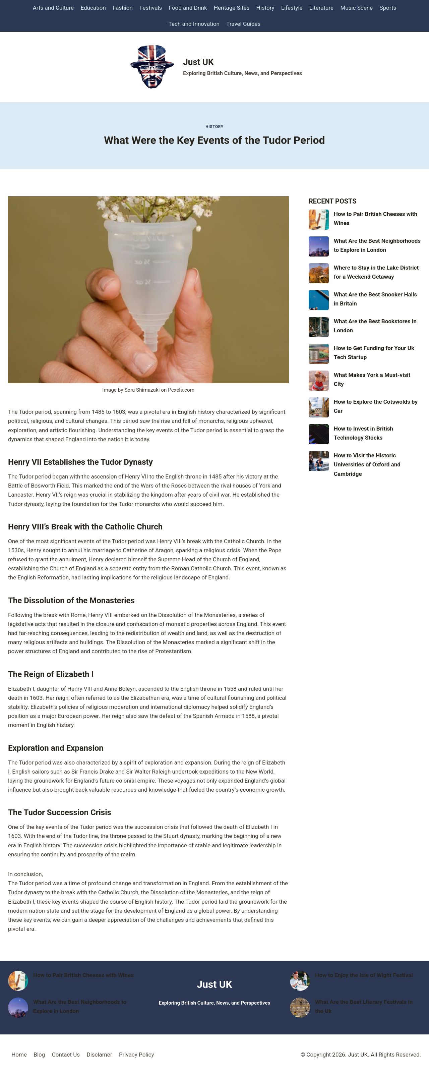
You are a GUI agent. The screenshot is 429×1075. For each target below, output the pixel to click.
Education (93, 7)
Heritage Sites (231, 7)
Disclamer (99, 1054)
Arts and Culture (53, 7)
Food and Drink (188, 7)
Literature (321, 7)
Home (19, 1054)
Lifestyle (292, 7)
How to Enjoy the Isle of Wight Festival (364, 975)
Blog (39, 1054)
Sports (387, 7)
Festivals (150, 7)
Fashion (123, 7)
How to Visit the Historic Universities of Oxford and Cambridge (367, 464)
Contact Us (66, 1054)
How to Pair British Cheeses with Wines (83, 975)
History (265, 7)
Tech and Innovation (194, 23)
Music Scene (356, 7)
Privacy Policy (136, 1054)
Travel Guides (243, 23)
